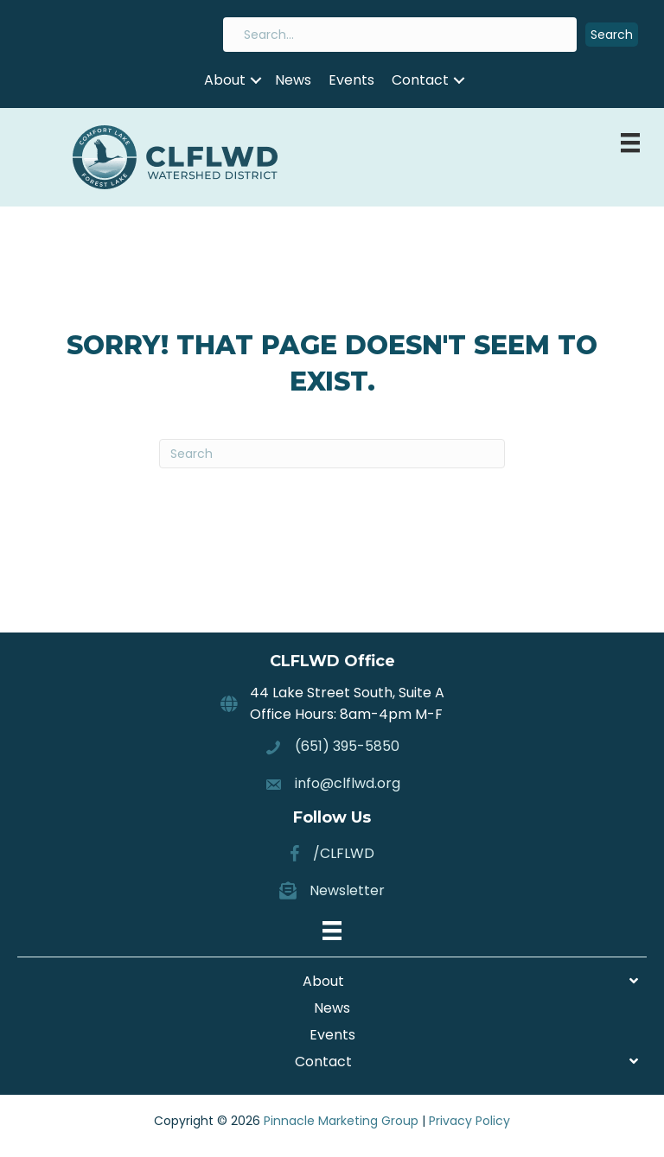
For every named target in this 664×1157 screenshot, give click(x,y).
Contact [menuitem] (420, 80)
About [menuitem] (225, 80)
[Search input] (400, 34)
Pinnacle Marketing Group (341, 1120)
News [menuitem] (293, 80)
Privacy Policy (469, 1120)
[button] (611, 35)
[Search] (332, 453)
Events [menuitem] (351, 80)
